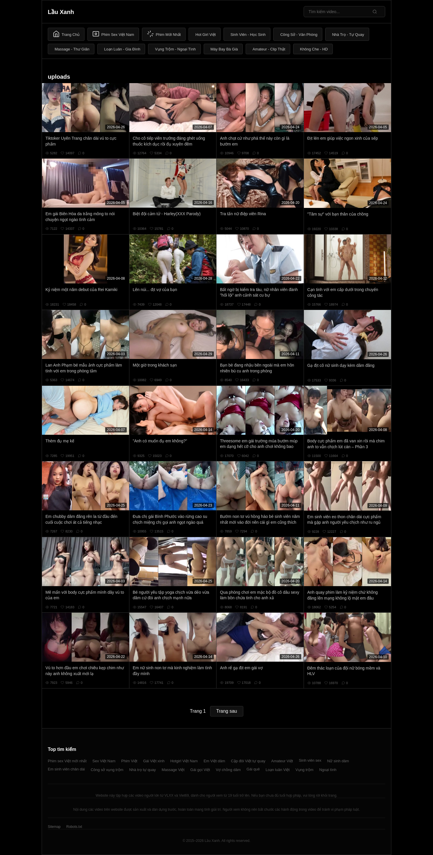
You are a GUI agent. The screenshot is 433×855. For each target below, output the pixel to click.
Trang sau (226, 711)
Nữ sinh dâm (338, 761)
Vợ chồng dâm (228, 770)
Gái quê (253, 769)
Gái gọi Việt (200, 770)
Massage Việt (173, 770)
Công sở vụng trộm (107, 770)
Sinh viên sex (310, 760)
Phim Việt (129, 761)
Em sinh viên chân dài (66, 769)
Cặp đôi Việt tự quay (248, 761)
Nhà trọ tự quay (142, 770)
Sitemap (54, 827)
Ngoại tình (327, 770)
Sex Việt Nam (103, 761)
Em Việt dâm (214, 761)
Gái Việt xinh (153, 761)
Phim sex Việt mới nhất (67, 761)
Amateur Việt (282, 761)
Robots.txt (74, 827)
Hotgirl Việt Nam (184, 761)
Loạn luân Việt (278, 770)
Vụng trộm (304, 770)
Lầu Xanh (61, 12)
